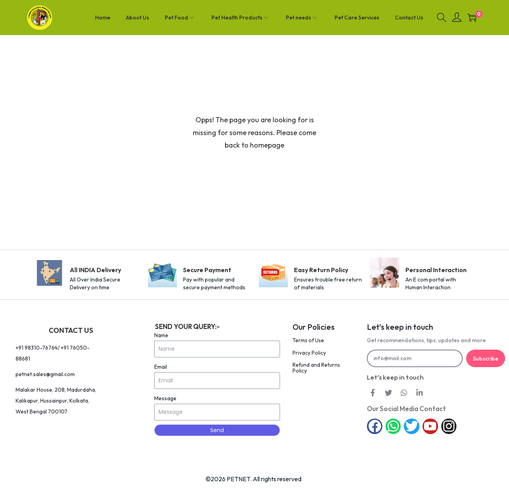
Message (165, 398)
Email (160, 366)
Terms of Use (308, 340)
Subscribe (485, 358)
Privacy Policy (309, 352)
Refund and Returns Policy (316, 367)
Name (161, 335)
